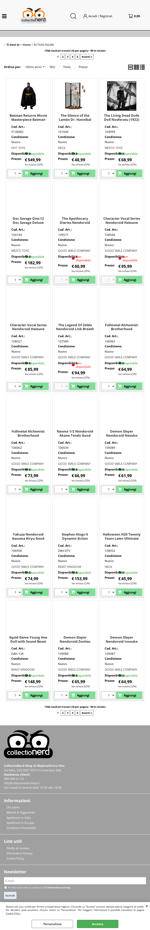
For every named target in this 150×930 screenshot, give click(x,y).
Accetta (97, 924)
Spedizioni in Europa (20, 823)
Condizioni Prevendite (21, 828)
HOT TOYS (18, 148)
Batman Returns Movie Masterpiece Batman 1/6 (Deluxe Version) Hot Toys (28, 121)
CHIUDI (147, 906)
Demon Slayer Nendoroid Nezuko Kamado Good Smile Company (121, 437)
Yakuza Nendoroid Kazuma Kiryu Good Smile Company (28, 538)
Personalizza (52, 924)
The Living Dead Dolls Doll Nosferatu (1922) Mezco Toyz (121, 119)
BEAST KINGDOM (69, 567)
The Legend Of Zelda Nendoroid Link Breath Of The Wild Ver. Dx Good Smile (75, 331)
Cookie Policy (13, 913)
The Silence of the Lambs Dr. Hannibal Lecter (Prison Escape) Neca (75, 121)
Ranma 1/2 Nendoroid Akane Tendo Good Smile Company (75, 435)
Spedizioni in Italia (18, 818)
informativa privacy (59, 888)
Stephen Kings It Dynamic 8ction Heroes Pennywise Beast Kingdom (75, 540)
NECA (61, 148)
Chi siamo (13, 808)
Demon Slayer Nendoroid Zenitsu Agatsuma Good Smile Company (75, 643)
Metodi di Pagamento (20, 813)
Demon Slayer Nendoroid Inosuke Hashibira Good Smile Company (121, 643)
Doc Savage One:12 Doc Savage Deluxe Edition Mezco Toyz (28, 222)
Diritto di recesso (17, 849)
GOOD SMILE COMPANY (74, 251)
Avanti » (87, 56)
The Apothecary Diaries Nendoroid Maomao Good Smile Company (75, 224)
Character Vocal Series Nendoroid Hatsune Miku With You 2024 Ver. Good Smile (28, 331)
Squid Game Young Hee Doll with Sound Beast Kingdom (28, 641)
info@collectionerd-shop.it (21, 783)
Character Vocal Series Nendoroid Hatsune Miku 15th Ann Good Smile (121, 224)
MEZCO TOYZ (114, 148)
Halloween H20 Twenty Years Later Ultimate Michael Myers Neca (122, 538)
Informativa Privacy (19, 854)
